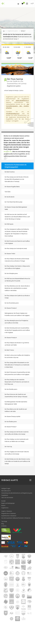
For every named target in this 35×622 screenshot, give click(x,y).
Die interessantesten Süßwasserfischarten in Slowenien (15, 518)
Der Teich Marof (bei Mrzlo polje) (13, 202)
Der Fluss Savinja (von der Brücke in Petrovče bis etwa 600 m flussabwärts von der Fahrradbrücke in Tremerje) (16, 179)
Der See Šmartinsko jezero (12, 303)
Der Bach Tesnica (9, 350)
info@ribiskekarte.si (12, 113)
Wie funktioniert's (6, 491)
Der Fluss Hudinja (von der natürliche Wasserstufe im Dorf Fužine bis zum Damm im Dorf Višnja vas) (17, 382)
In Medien (4, 526)
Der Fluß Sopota (9, 224)
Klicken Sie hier (8, 151)
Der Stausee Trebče (10, 253)
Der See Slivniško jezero (11, 389)
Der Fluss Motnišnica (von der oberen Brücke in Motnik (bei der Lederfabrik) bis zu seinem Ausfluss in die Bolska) (17, 288)
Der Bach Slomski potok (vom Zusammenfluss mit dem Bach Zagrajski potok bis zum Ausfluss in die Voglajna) (17, 330)
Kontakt (3, 501)
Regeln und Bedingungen (8, 503)
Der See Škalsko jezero (11, 421)
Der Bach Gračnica (10, 172)
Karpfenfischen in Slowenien (8, 516)
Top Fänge (4, 521)
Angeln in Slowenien (6, 511)
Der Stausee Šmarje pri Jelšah (12, 416)
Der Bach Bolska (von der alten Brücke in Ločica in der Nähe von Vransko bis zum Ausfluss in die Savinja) (17, 461)
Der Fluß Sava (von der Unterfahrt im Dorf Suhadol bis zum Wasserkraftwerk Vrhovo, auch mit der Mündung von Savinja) (17, 217)
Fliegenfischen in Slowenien (8, 513)
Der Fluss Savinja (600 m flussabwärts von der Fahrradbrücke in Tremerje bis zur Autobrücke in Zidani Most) (17, 365)
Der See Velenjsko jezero (11, 273)
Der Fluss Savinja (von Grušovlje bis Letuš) (16, 248)
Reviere (3, 505)
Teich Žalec (8, 192)
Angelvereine (4, 508)
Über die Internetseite (7, 497)
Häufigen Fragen (5, 488)
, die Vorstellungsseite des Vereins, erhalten (17, 106)
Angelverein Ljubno (13, 31)
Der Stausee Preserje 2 (11, 308)
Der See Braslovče (9, 197)
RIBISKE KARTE (9, 480)
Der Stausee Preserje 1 (11, 427)
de (32, 3)
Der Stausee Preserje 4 (11, 337)
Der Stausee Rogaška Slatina (12, 186)
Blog (2, 523)
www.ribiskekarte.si (22, 100)
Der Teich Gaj (8, 446)
